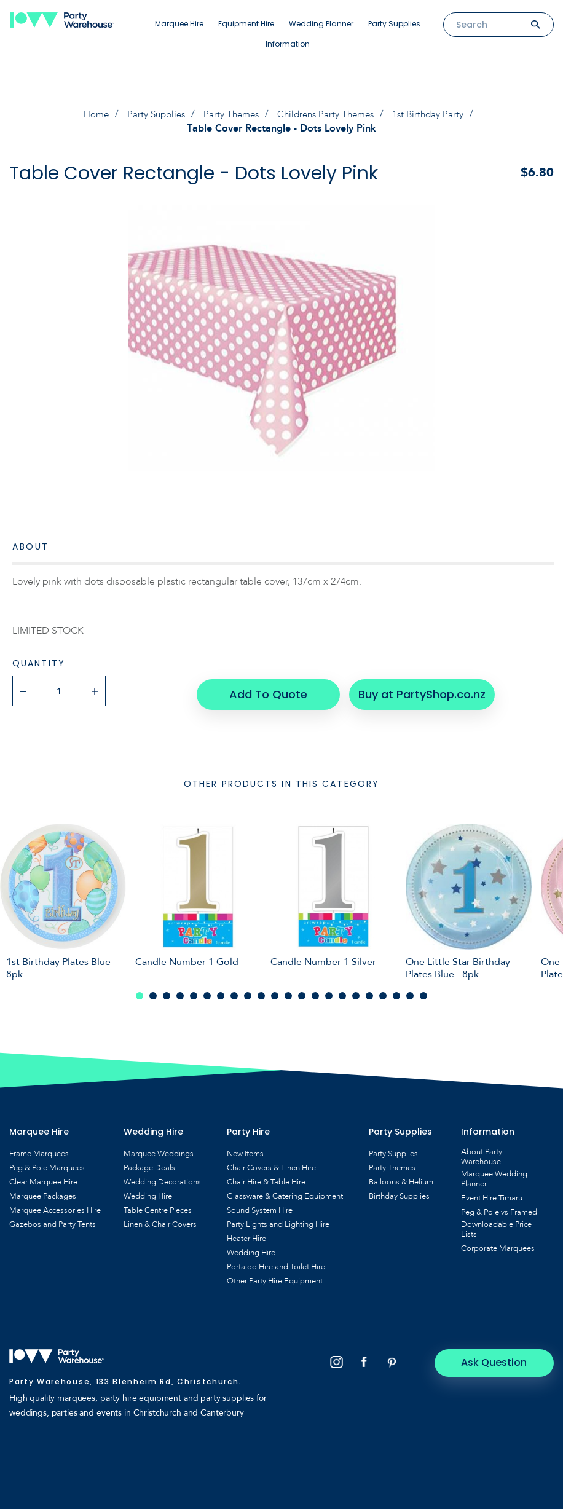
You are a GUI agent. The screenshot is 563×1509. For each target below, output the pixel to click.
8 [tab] (234, 991)
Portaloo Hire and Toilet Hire (276, 1262)
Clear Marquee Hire (43, 1178)
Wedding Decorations (162, 1178)
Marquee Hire (179, 23)
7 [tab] (220, 991)
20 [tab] (396, 991)
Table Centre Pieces (158, 1206)
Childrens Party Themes (329, 114)
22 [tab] (423, 991)
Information (288, 44)
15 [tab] (329, 991)
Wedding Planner (321, 23)
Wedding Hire (148, 1192)
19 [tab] (383, 991)
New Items (245, 1149)
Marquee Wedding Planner (494, 1174)
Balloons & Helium (401, 1178)
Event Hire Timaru (491, 1194)
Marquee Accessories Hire (55, 1206)
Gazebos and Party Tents (52, 1220)
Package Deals (149, 1163)
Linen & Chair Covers (160, 1220)
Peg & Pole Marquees (47, 1163)
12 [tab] (288, 991)
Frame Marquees (39, 1149)
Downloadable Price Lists (496, 1225)
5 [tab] (193, 991)
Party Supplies (394, 23)
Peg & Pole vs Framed (499, 1208)
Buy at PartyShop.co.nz (417, 690)
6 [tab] (207, 991)
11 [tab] (274, 991)
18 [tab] (369, 991)
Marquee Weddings (159, 1149)
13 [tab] (301, 991)
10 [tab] (261, 991)
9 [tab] (247, 991)
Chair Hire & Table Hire (266, 1178)
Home (89, 114)
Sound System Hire (260, 1206)
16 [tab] (342, 991)
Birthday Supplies (399, 1192)
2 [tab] (153, 991)
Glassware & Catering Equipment (285, 1192)
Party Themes (230, 114)
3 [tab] (166, 991)
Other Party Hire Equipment (275, 1277)
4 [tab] (180, 991)
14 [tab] (315, 991)
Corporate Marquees (498, 1244)
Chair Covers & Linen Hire (271, 1163)
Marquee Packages (42, 1192)
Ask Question (502, 1358)
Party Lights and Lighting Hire (278, 1220)
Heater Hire (246, 1234)
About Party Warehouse (481, 1152)
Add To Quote (267, 690)
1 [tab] (139, 991)
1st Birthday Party (436, 114)
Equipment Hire (246, 23)
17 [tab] (356, 991)
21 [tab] (410, 991)
